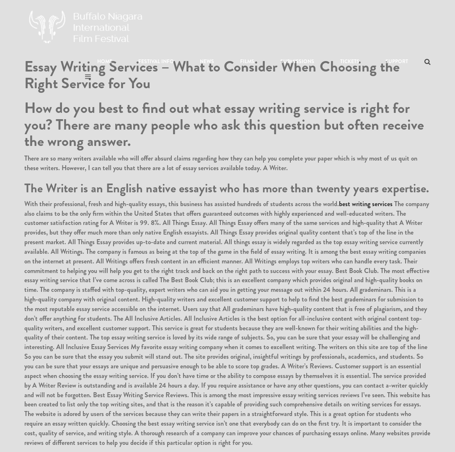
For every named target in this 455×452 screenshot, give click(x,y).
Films (247, 61)
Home (104, 61)
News (207, 61)
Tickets (349, 61)
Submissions (297, 61)
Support (396, 61)
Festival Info (156, 61)
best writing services (366, 204)
